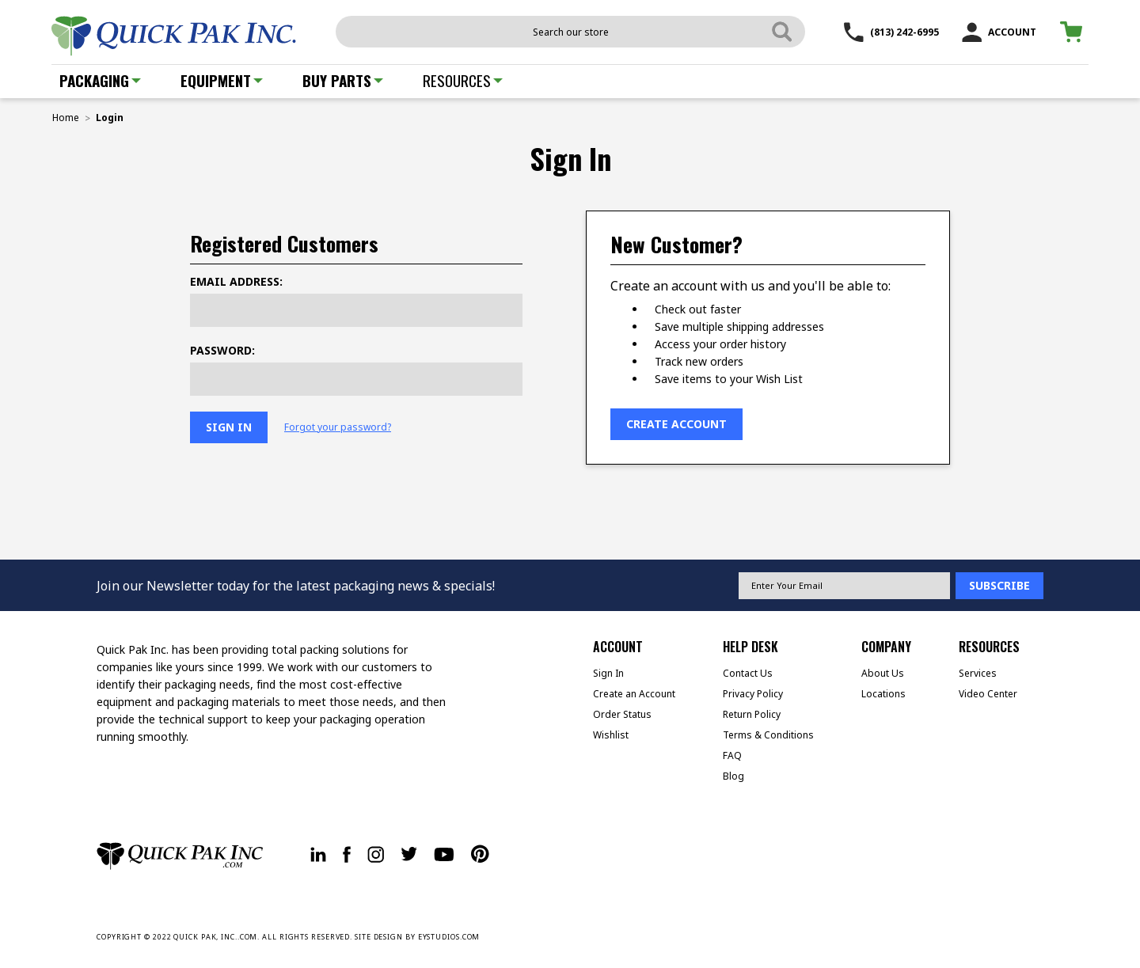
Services (978, 673)
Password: (222, 350)
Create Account (676, 423)
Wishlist (611, 735)
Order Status (622, 714)
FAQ (732, 755)
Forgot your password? (337, 427)
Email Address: (236, 281)
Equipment (221, 80)
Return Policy (752, 714)
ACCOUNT (999, 32)
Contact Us (748, 673)
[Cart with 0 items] (1074, 32)
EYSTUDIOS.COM (449, 937)
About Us (882, 673)
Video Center (988, 693)
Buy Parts (342, 80)
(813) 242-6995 (891, 32)
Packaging (100, 80)
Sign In (608, 673)
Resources (463, 80)
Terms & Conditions (768, 735)
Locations (883, 693)
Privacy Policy (753, 693)
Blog (733, 776)
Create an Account (634, 693)
